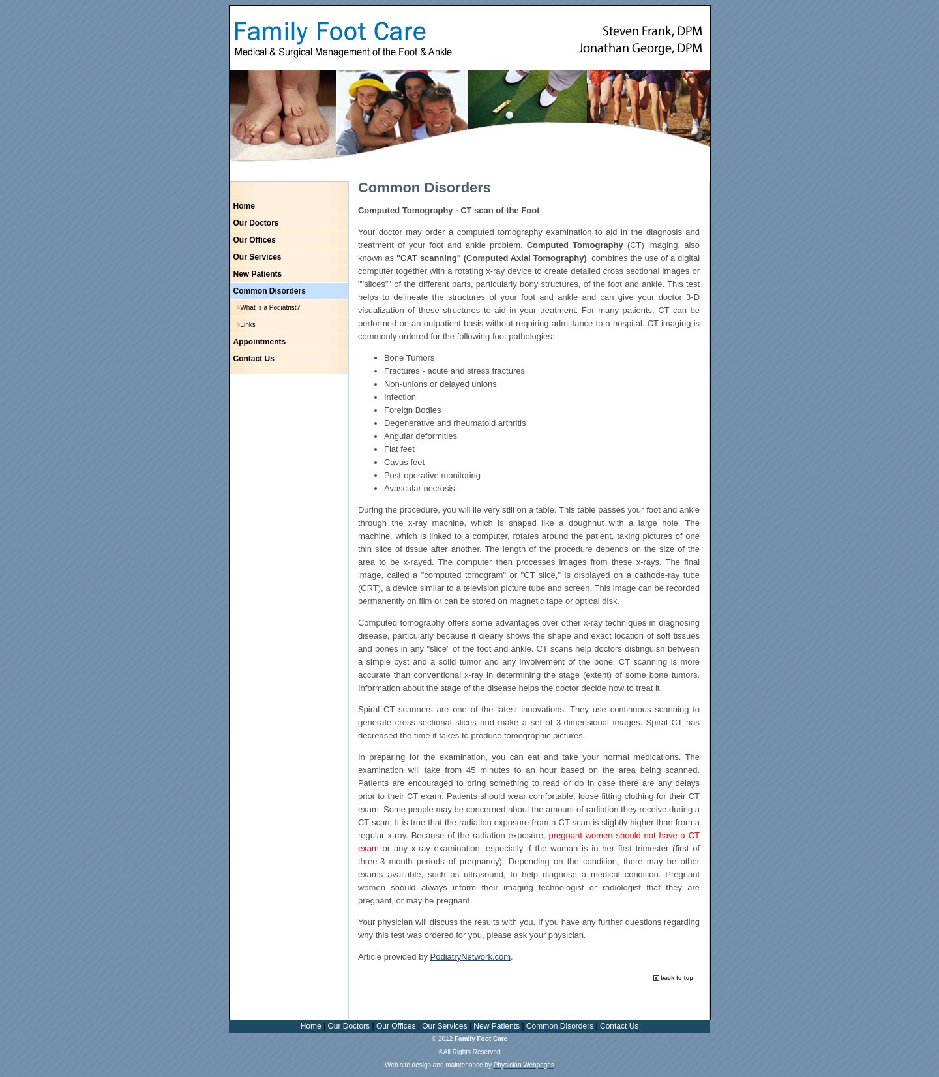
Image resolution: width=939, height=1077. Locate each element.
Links (247, 324)
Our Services (257, 257)
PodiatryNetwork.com (470, 957)
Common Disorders (269, 291)
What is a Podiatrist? (270, 307)
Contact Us (254, 358)
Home (244, 206)
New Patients (257, 274)
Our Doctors (256, 223)
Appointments (259, 341)
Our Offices (254, 240)
